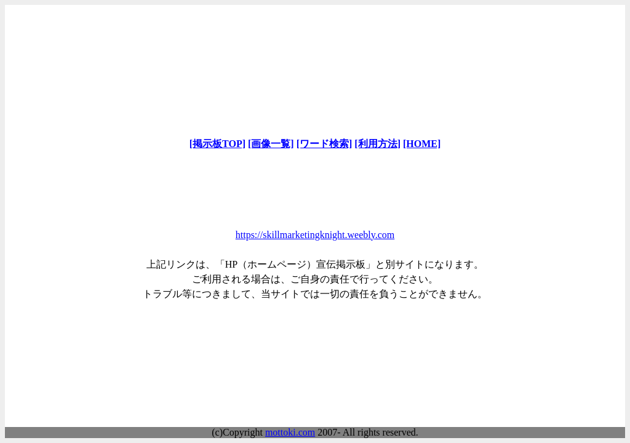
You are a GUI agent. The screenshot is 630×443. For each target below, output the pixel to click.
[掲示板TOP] (217, 143)
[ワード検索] (325, 143)
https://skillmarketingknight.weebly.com (315, 234)
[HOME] (422, 143)
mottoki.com (290, 432)
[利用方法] (377, 143)
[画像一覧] (271, 143)
